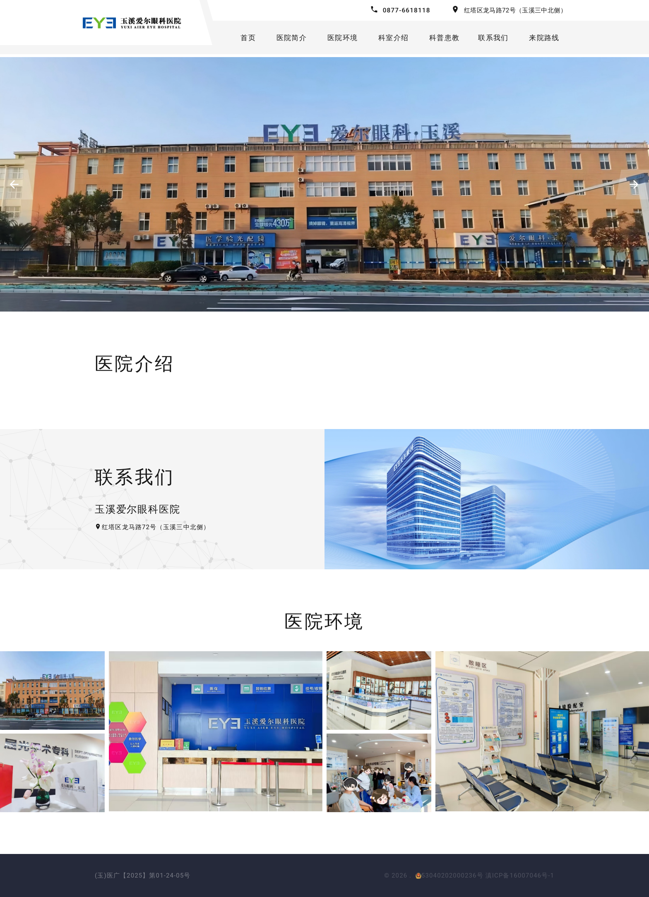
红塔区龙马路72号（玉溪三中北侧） (515, 10)
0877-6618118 (405, 10)
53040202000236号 (449, 875)
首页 (241, 38)
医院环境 (337, 38)
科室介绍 (390, 38)
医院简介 (285, 38)
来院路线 (546, 38)
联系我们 (494, 38)
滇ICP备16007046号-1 (520, 875)
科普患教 (443, 38)
